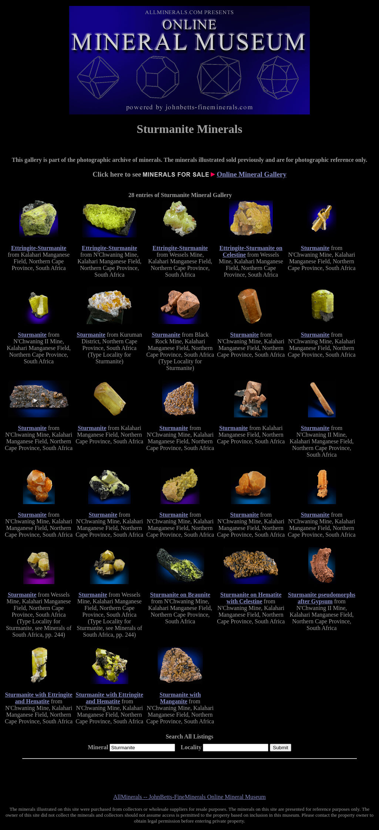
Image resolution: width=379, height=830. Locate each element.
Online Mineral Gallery (251, 174)
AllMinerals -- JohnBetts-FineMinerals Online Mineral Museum (189, 797)
